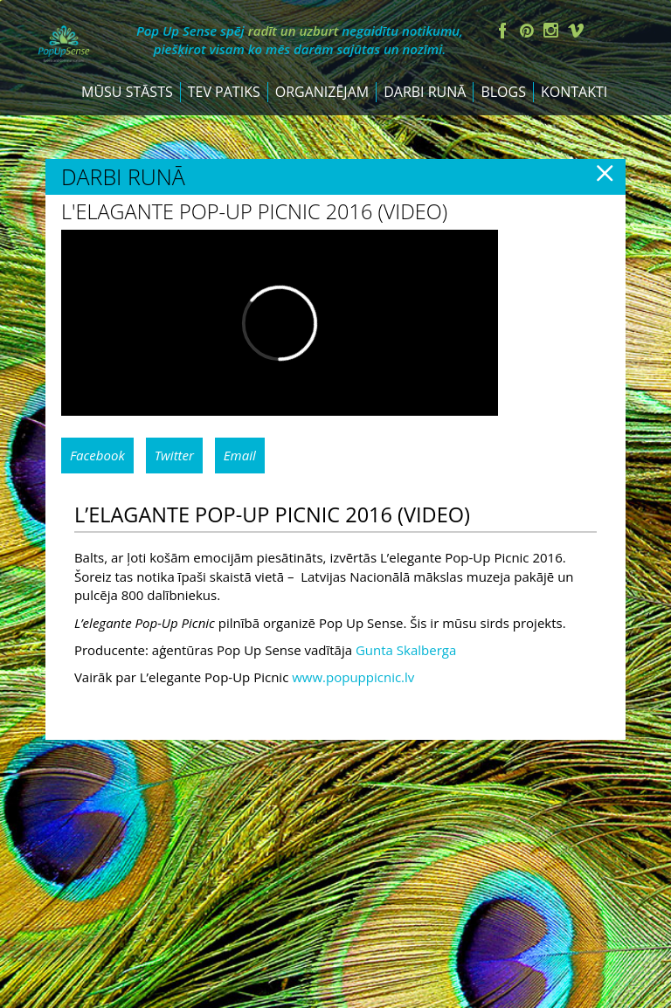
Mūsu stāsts (127, 132)
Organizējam (322, 132)
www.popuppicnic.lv (353, 719)
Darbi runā (425, 132)
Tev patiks (224, 132)
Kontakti (574, 132)
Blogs (503, 132)
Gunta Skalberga (406, 691)
